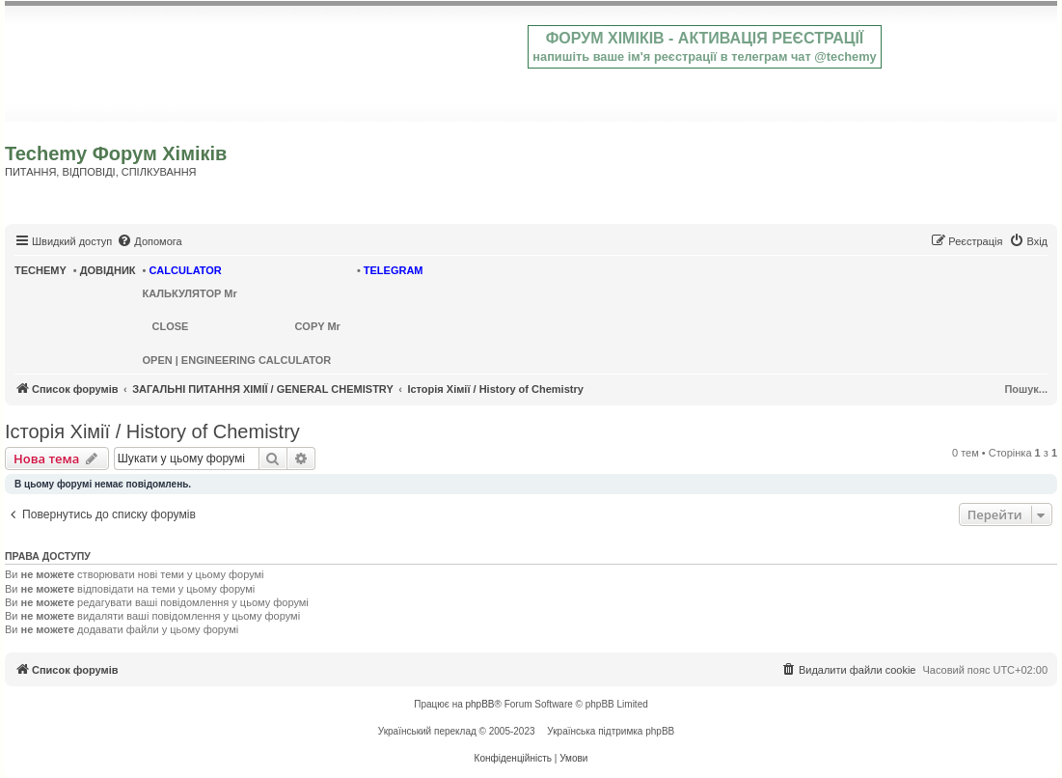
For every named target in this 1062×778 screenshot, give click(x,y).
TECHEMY (40, 270)
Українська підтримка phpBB (610, 731)
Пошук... (1026, 389)
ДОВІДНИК (108, 270)
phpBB (480, 704)
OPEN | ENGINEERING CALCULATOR (237, 360)
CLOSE (170, 326)
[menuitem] (149, 241)
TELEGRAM (393, 270)
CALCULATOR (185, 270)
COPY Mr (317, 326)
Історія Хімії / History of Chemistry (152, 431)
